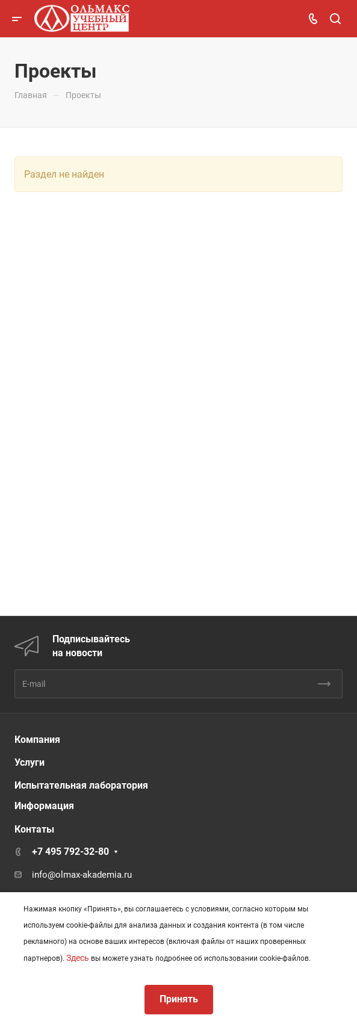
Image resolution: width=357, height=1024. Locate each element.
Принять (179, 999)
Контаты (34, 829)
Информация (44, 805)
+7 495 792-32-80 (70, 851)
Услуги (29, 762)
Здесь (77, 958)
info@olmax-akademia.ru (82, 874)
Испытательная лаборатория (81, 785)
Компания (37, 739)
